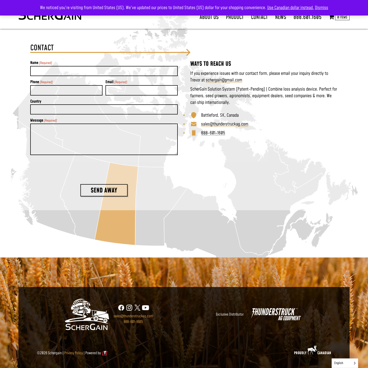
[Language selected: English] (345, 363)
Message (43, 120)
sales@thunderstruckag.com (224, 124)
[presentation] (67, 168)
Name (41, 63)
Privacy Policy (73, 353)
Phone (41, 82)
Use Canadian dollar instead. (290, 8)
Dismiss (321, 8)
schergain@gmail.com (224, 80)
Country (35, 101)
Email (116, 82)
